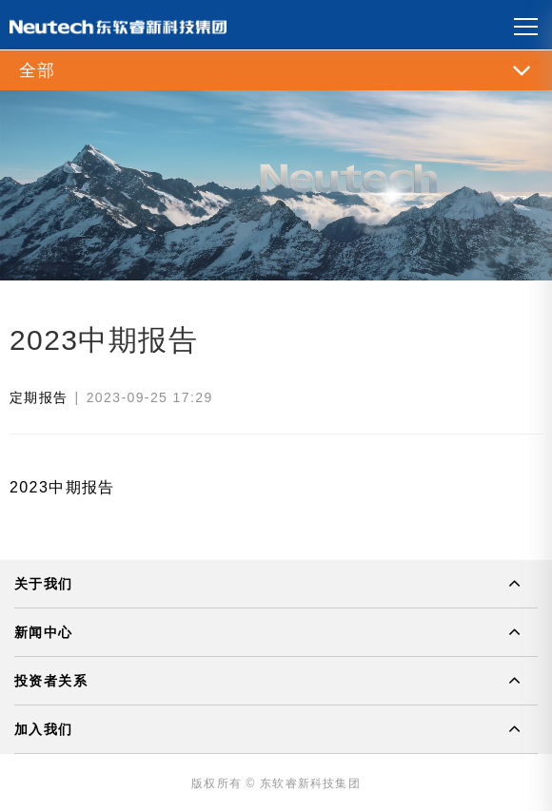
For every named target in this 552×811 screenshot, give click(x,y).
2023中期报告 (62, 487)
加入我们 (43, 729)
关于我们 (43, 583)
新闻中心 (43, 632)
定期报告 (39, 397)
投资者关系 (51, 680)
